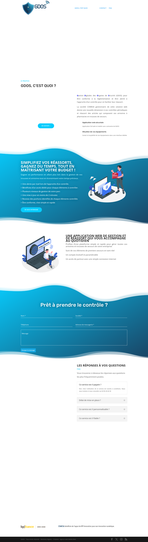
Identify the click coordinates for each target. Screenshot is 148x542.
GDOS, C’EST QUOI (81, 8)
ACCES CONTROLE (120, 8)
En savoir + (46, 126)
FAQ (110, 8)
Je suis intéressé (31, 209)
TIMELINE (93, 8)
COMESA (61, 526)
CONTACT (102, 8)
